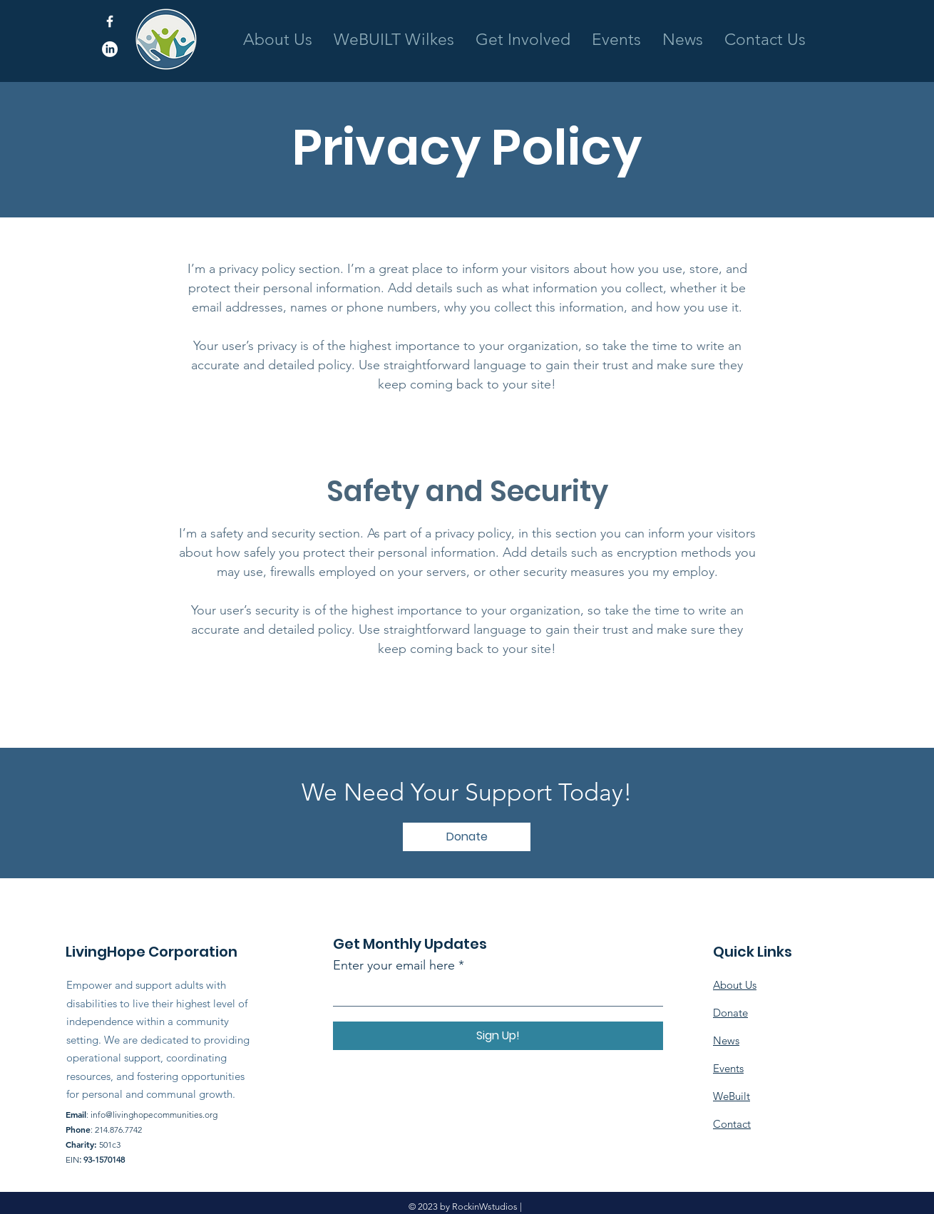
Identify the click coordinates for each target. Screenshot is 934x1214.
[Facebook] (110, 21)
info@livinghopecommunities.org (154, 1114)
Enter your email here (394, 965)
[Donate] (466, 837)
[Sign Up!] (498, 1036)
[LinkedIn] (110, 49)
